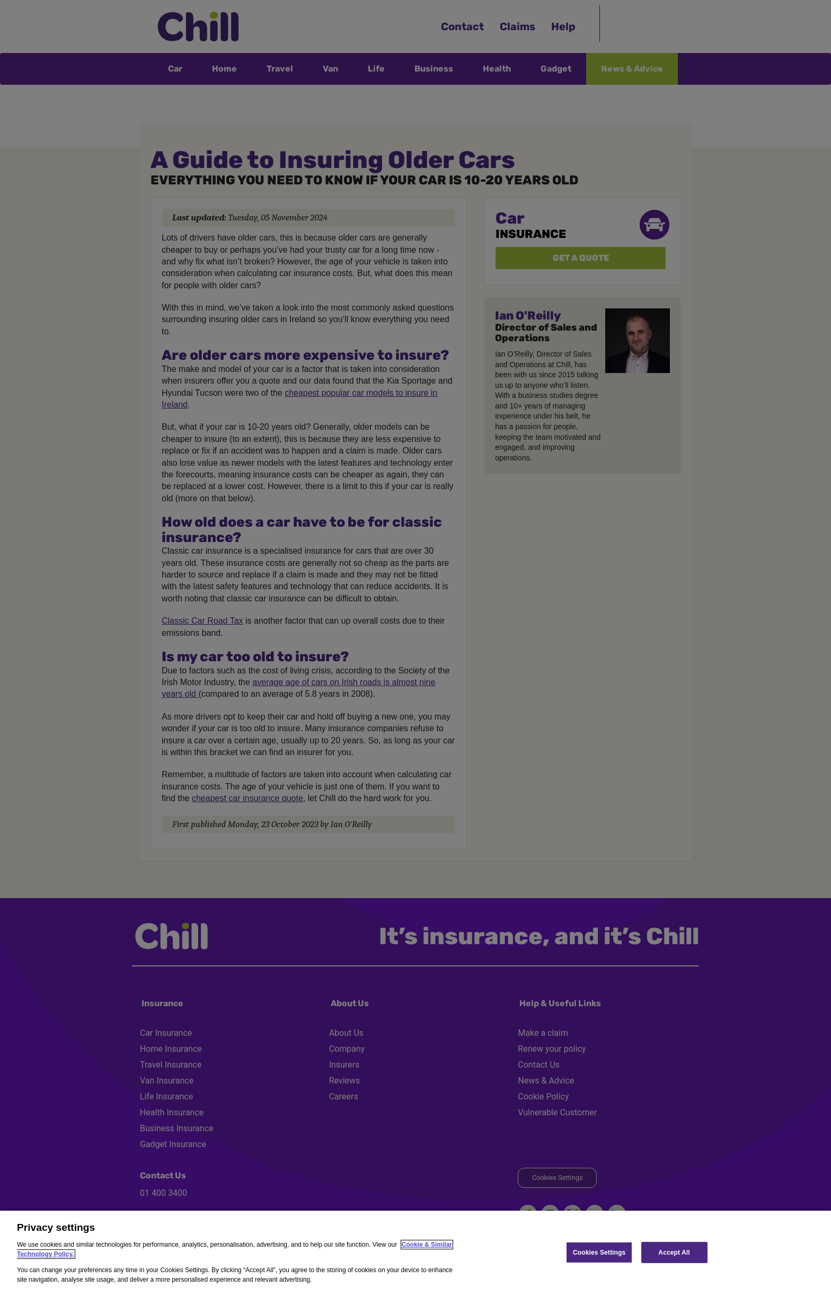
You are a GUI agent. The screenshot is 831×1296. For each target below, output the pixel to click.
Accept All (673, 1252)
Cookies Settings (599, 1252)
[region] (415, 1253)
